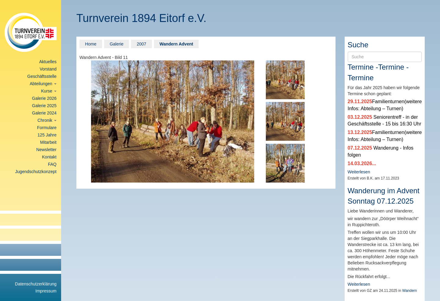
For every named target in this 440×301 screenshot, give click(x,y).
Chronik (47, 120)
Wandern (409, 290)
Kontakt (49, 156)
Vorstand (48, 69)
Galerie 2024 (44, 113)
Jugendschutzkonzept (36, 171)
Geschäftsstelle (42, 76)
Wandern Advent (176, 44)
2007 (141, 44)
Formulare (47, 127)
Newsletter (46, 149)
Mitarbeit (48, 142)
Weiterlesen (359, 171)
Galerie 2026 (44, 98)
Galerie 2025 (44, 105)
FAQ (52, 164)
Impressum (46, 290)
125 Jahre (47, 134)
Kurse (49, 91)
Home (90, 44)
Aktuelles (48, 61)
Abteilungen (43, 83)
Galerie (116, 44)
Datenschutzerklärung (36, 283)
